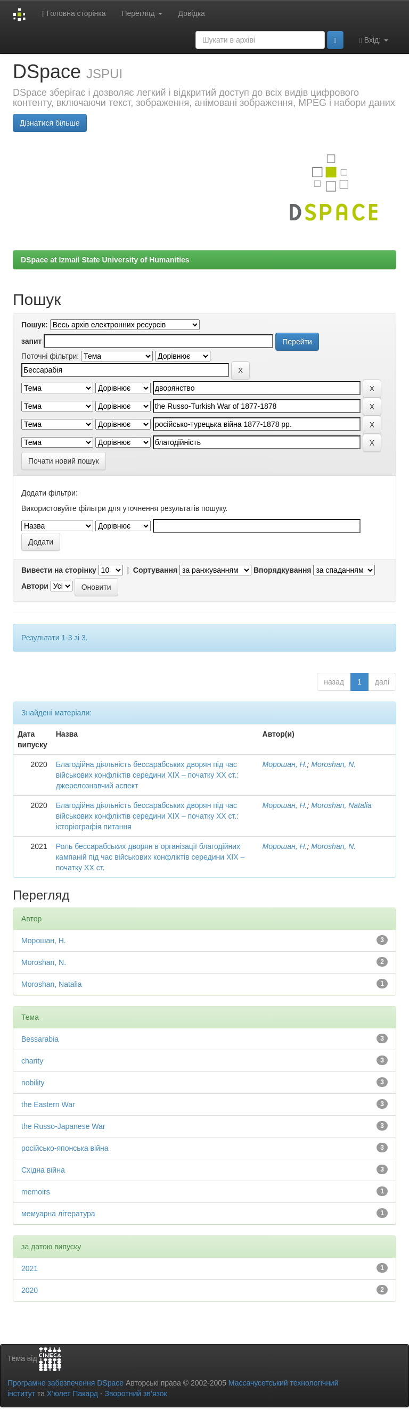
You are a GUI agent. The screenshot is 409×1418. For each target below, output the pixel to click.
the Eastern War (48, 1104)
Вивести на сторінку (58, 570)
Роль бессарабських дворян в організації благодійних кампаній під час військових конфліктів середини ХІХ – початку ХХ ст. (150, 857)
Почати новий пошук (63, 461)
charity (32, 1061)
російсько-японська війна (65, 1148)
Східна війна (43, 1170)
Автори (34, 586)
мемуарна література (58, 1213)
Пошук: (34, 324)
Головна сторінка (73, 13)
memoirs (35, 1192)
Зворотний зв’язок (135, 1393)
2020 (29, 1290)
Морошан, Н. (285, 764)
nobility (33, 1082)
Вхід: (373, 40)
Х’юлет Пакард (72, 1393)
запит (31, 341)
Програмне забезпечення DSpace (65, 1383)
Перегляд (141, 13)
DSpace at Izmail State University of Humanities (105, 259)
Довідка (191, 13)
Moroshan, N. (333, 764)
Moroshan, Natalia (341, 805)
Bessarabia (40, 1039)
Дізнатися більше (50, 123)
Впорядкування (282, 570)
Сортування (155, 570)
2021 (29, 1268)
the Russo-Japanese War (63, 1126)
